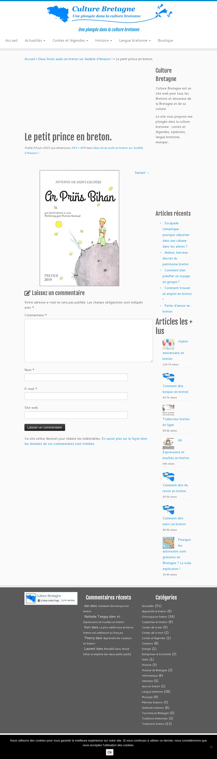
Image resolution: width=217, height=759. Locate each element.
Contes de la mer (152, 627)
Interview (147, 681)
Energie (146, 649)
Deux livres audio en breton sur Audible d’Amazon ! (75, 59)
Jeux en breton (151, 686)
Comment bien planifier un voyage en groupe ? (176, 276)
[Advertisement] (109, 96)
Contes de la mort (152, 633)
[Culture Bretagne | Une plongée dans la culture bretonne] (108, 14)
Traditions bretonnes (155, 718)
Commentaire (35, 315)
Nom (29, 370)
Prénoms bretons (152, 702)
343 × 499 (78, 148)
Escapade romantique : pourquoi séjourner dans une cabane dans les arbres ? (176, 235)
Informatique (150, 675)
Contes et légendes (70, 40)
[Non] (211, 747)
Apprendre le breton (154, 611)
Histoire (103, 40)
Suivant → (142, 172)
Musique (147, 697)
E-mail (30, 388)
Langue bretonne (135, 40)
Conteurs (147, 643)
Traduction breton (153, 724)
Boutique (165, 40)
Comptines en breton (154, 622)
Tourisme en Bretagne (155, 713)
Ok (110, 752)
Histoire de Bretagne (154, 670)
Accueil (11, 40)
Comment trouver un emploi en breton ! (177, 294)
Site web (31, 407)
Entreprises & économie (156, 654)
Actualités (35, 40)
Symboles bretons (153, 708)
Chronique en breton (154, 617)
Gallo (145, 659)
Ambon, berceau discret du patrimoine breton (176, 258)
